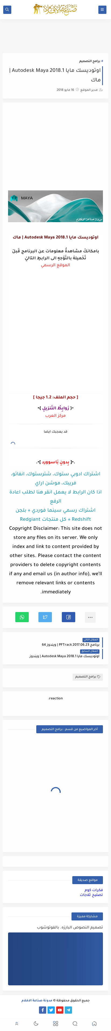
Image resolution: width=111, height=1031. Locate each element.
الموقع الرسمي (55, 265)
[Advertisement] (55, 147)
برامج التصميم (89, 61)
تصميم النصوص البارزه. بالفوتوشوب (70, 928)
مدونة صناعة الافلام (37, 1001)
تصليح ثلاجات (91, 895)
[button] (68, 617)
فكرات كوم (94, 890)
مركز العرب (55, 416)
